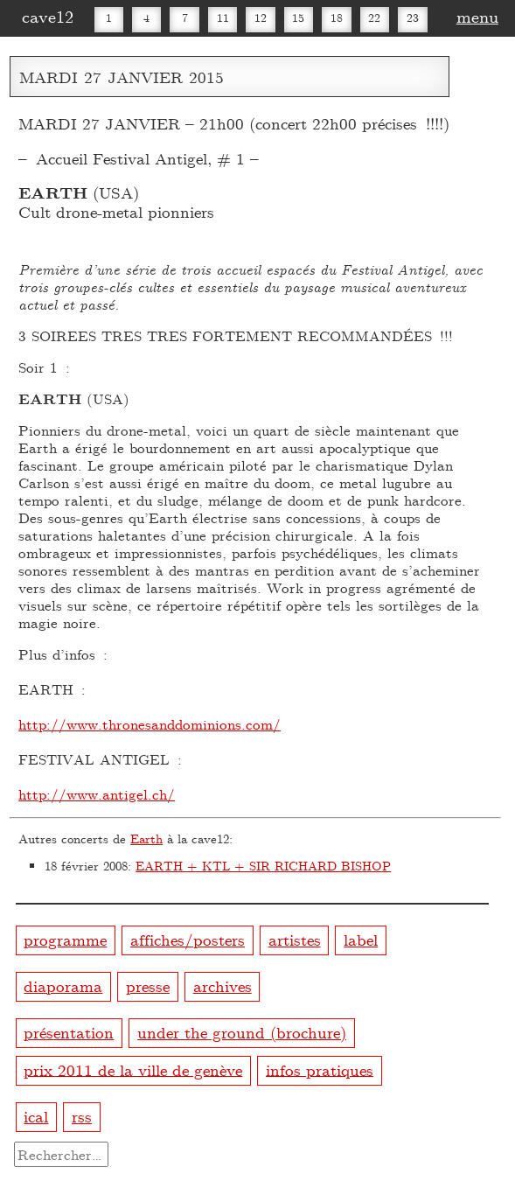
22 (374, 17)
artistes (294, 939)
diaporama (63, 985)
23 (413, 17)
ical (36, 1116)
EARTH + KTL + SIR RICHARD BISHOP (263, 865)
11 (223, 17)
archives (222, 985)
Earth (146, 838)
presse (148, 985)
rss (82, 1116)
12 (260, 17)
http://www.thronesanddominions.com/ (149, 724)
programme (65, 939)
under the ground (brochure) (241, 1032)
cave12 (47, 15)
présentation (69, 1032)
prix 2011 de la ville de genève (133, 1069)
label (361, 939)
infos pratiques (319, 1069)
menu (477, 15)
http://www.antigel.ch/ (96, 794)
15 (298, 17)
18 (337, 17)
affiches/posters (187, 939)
